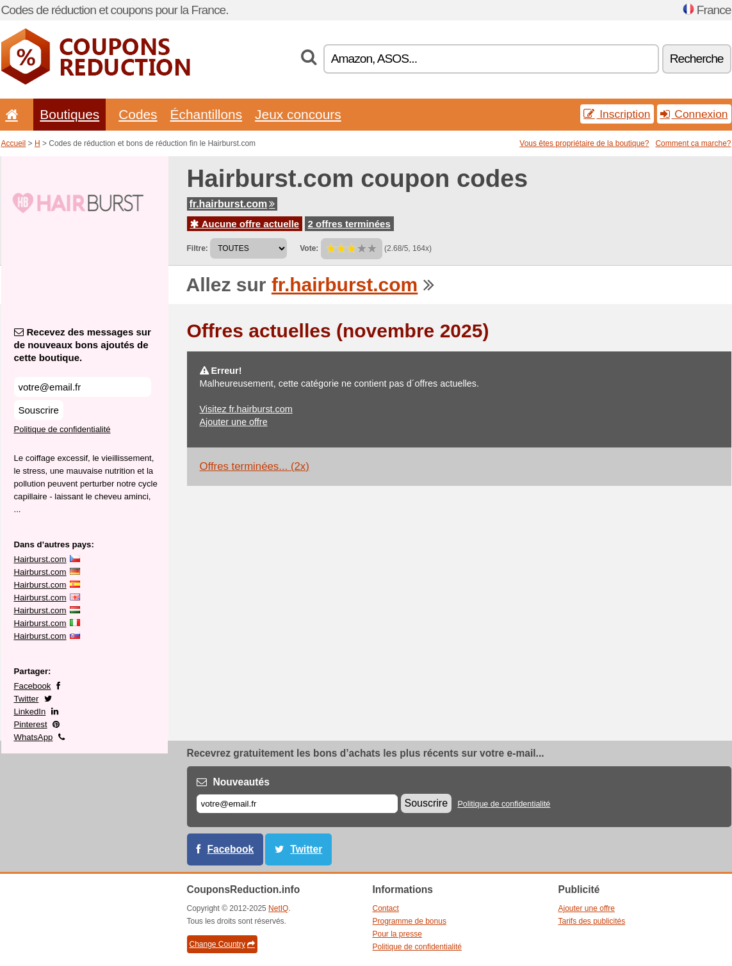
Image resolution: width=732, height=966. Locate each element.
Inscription (616, 114)
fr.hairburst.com (232, 203)
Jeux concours (298, 114)
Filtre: (197, 248)
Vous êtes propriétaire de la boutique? (584, 143)
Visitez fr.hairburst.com (246, 409)
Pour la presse (397, 934)
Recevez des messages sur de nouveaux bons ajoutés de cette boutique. (82, 344)
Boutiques (69, 114)
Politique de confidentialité (62, 429)
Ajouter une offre (234, 422)
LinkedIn (30, 711)
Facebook (32, 686)
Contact (386, 908)
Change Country (222, 944)
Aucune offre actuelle (245, 223)
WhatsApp (33, 737)
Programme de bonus (409, 921)
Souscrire (39, 410)
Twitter (26, 699)
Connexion (694, 114)
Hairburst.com (40, 559)
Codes (137, 114)
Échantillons (206, 114)
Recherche (697, 58)
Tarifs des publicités (592, 921)
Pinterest (30, 724)
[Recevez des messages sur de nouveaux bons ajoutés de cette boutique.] (82, 387)
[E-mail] (297, 803)
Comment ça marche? (693, 143)
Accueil (13, 143)
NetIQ (278, 908)
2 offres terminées (349, 223)
